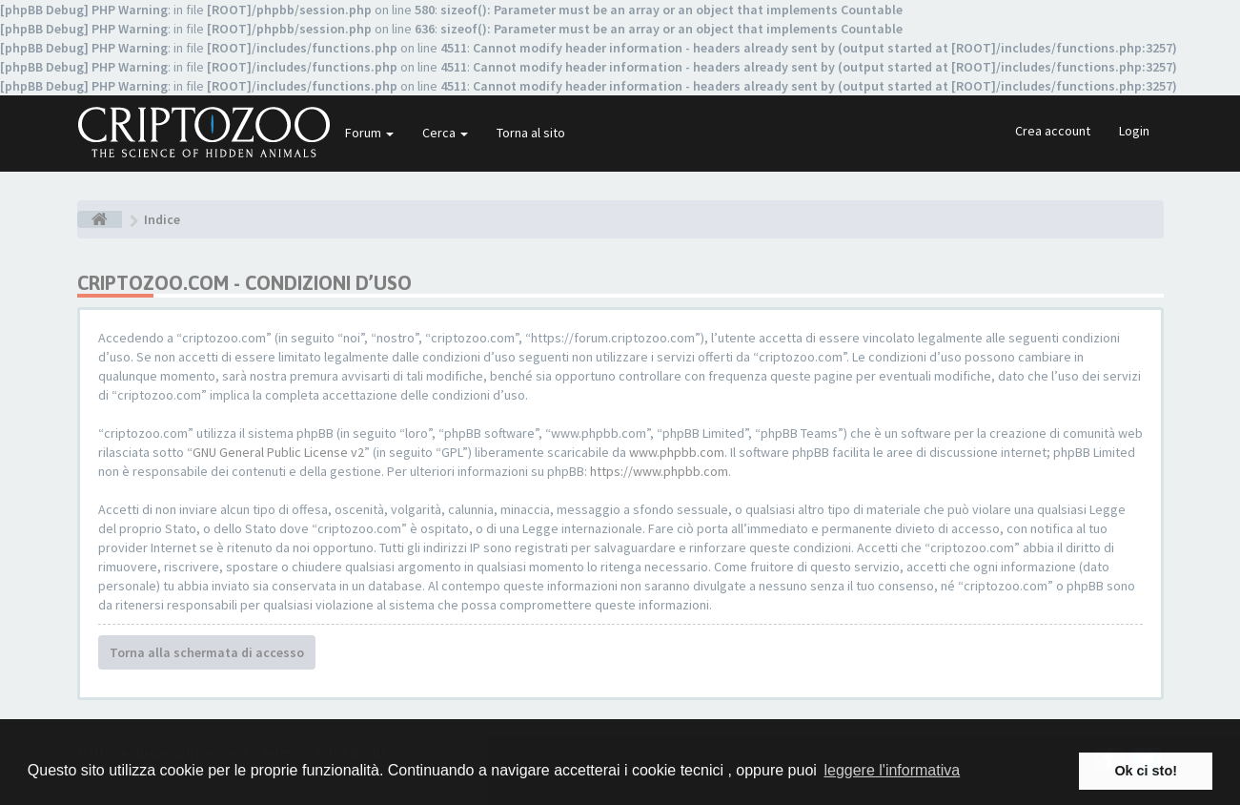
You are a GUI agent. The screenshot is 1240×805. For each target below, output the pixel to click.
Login (1134, 130)
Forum (369, 132)
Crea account (1052, 130)
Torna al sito (531, 132)
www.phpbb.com (676, 452)
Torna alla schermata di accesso (207, 652)
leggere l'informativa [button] (891, 770)
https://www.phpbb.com (659, 471)
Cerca (445, 132)
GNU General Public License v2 (278, 452)
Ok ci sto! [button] (1145, 770)
